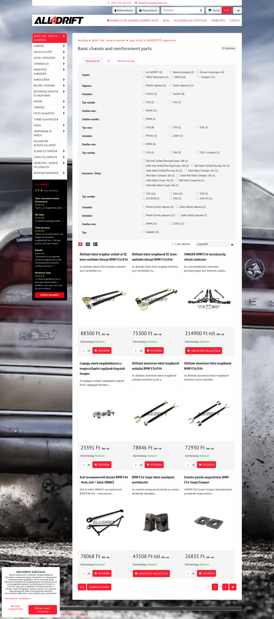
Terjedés (50, 107)
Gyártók (50, 46)
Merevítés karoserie (50, 72)
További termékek (99, 587)
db (85, 350)
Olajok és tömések (50, 151)
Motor (50, 101)
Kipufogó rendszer (50, 173)
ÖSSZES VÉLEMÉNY (49, 295)
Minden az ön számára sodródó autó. (132, 20)
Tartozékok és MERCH (50, 133)
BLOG (166, 20)
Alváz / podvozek (50, 58)
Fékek (50, 125)
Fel (82, 587)
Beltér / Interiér (50, 85)
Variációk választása (203, 350)
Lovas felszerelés (50, 157)
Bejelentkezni (123, 10)
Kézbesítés (218, 20)
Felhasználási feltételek (190, 20)
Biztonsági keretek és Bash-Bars (50, 93)
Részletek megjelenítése (15, 607)
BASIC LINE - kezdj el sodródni (50, 38)
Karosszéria (50, 80)
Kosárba (102, 350)
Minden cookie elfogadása (43, 609)
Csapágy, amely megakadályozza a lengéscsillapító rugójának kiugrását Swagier (102, 368)
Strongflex (50, 64)
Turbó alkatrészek (46, 119)
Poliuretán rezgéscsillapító (45, 143)
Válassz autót (50, 52)
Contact (235, 20)
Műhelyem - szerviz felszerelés (50, 165)
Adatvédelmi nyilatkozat (74, 614)
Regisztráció (148, 10)
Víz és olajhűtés (50, 113)
